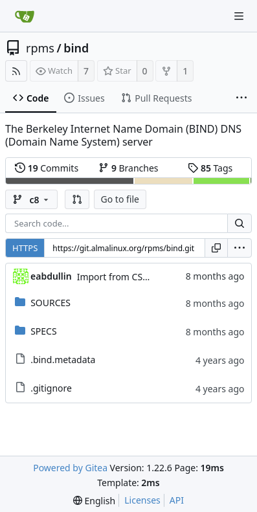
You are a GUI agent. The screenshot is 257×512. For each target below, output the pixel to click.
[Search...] (239, 223)
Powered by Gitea (70, 468)
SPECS (43, 331)
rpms (40, 47)
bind (76, 47)
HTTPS (25, 248)
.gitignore (51, 388)
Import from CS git (116, 277)
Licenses (142, 500)
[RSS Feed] (16, 71)
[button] (77, 199)
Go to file (120, 199)
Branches (128, 168)
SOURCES (50, 302)
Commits (46, 168)
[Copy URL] (216, 248)
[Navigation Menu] (239, 16)
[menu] (239, 248)
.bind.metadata (62, 359)
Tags (210, 168)
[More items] (241, 98)
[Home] (24, 16)
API (177, 500)
